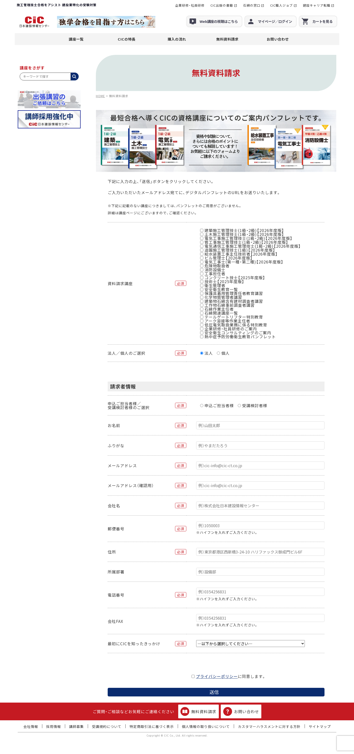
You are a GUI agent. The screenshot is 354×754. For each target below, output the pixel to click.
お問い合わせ (278, 39)
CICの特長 (126, 39)
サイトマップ (320, 726)
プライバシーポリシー (217, 676)
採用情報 (53, 726)
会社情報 (30, 726)
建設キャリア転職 (316, 5)
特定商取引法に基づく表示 (152, 726)
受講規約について (106, 726)
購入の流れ (177, 39)
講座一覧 (76, 39)
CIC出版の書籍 (221, 5)
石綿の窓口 (251, 5)
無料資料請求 (227, 39)
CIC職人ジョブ (281, 5)
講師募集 (76, 726)
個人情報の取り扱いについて (206, 726)
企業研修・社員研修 (190, 5)
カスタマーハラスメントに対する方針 (269, 726)
